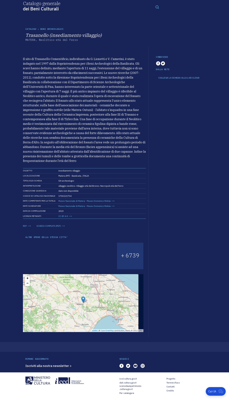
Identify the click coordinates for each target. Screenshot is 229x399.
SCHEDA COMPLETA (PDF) (48, 226)
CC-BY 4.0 (63, 216)
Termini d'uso (173, 382)
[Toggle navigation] (157, 7)
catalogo (30, 29)
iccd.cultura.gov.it (128, 378)
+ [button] (27, 278)
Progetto (170, 378)
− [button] (27, 283)
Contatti (170, 386)
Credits (170, 390)
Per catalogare (126, 393)
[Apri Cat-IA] (216, 391)
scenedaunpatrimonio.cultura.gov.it (130, 388)
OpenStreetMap (107, 330)
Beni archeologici (52, 29)
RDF (25, 226)
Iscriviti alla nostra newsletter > (48, 366)
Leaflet (94, 330)
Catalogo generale (41, 5)
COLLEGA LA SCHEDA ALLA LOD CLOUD (178, 78)
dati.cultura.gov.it (127, 382)
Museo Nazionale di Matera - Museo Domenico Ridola (84, 201)
